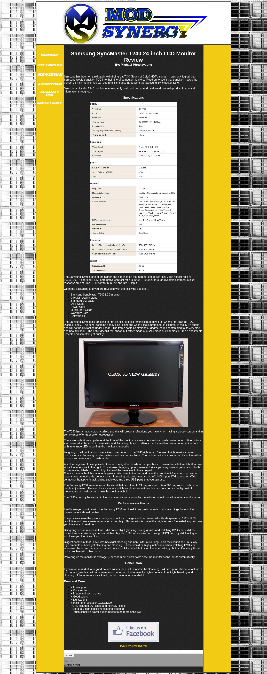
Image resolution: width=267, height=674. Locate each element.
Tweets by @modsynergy (133, 645)
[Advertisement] (50, 161)
